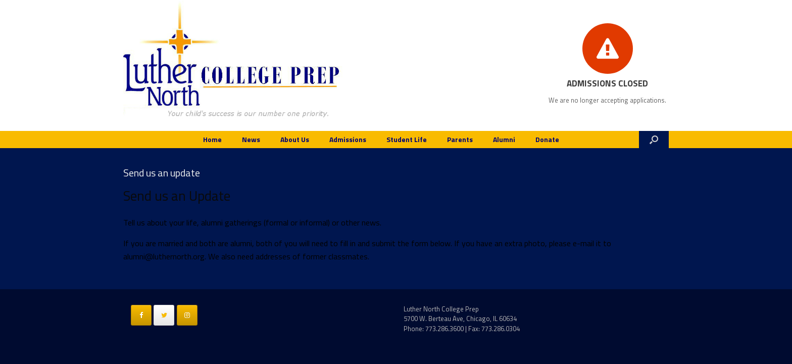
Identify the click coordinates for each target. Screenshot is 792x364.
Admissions (347, 139)
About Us (294, 139)
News (251, 139)
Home (212, 139)
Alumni (504, 139)
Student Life (406, 139)
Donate (547, 139)
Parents (460, 139)
